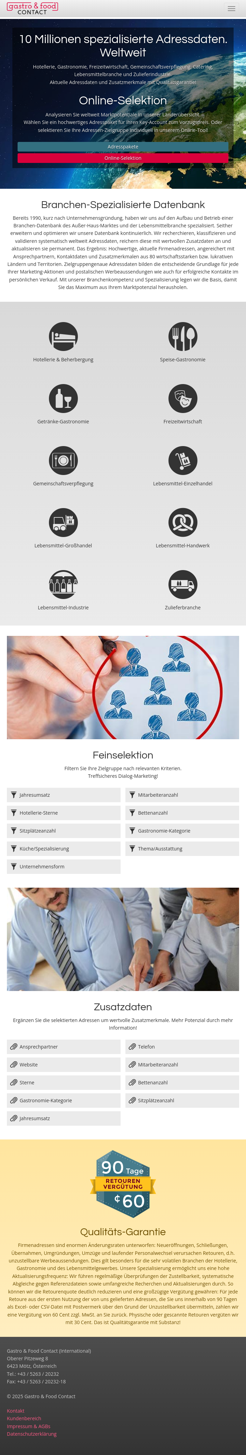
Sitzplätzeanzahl (151, 1100)
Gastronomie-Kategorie (41, 1100)
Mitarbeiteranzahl (153, 1064)
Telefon (142, 1046)
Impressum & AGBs (28, 1426)
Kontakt (15, 1410)
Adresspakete (123, 146)
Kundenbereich (24, 1418)
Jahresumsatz (30, 1118)
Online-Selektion (122, 158)
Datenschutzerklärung (32, 1434)
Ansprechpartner (34, 1046)
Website (24, 1064)
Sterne (22, 1082)
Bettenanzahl (148, 1082)
